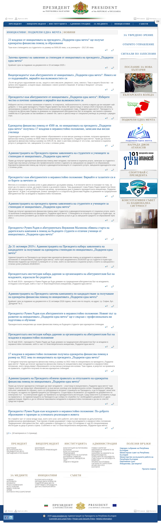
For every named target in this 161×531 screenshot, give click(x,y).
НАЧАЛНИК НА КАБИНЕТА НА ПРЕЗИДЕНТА (103, 450)
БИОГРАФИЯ (11, 448)
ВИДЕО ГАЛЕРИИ (13, 488)
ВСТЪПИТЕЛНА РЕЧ (14, 450)
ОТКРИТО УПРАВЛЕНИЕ (138, 44)
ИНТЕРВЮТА (12, 481)
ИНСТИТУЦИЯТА (57, 24)
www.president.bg (59, 516)
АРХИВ (9, 490)
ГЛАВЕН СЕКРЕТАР (99, 448)
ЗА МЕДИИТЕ (100, 24)
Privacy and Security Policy (83, 519)
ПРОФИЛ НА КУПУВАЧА (100, 462)
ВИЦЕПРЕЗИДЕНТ (36, 24)
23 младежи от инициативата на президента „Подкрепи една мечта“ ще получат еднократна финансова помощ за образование (56, 41)
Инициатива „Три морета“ (131, 464)
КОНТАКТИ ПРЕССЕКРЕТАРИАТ (19, 492)
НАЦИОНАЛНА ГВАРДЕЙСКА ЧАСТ (74, 459)
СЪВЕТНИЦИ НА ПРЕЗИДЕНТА (103, 458)
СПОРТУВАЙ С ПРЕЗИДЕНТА (46, 485)
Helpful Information (104, 519)
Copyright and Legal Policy (60, 519)
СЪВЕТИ (143, 24)
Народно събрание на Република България (134, 449)
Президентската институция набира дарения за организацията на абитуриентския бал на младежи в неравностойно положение (61, 336)
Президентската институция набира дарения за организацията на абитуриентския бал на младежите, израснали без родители (61, 275)
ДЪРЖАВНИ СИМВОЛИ (72, 457)
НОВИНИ (10, 480)
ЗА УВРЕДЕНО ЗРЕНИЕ (138, 35)
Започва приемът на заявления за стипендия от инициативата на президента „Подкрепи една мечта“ (60, 59)
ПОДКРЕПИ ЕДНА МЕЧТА (44, 32)
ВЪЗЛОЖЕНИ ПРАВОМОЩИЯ (46, 450)
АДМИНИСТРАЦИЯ (79, 24)
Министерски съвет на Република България (134, 454)
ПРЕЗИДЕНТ (15, 24)
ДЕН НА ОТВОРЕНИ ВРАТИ (45, 487)
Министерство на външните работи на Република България (136, 458)
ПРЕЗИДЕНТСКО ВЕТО (15, 451)
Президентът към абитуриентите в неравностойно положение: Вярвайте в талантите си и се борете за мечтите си (61, 179)
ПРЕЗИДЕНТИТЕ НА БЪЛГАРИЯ (75, 455)
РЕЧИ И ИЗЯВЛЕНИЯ (15, 485)
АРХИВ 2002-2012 (98, 465)
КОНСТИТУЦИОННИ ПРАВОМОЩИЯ (70, 452)
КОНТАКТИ (96, 467)
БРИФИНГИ (11, 483)
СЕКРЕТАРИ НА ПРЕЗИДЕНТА (103, 457)
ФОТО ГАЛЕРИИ (13, 487)
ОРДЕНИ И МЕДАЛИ (70, 462)
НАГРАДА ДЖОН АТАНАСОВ (45, 481)
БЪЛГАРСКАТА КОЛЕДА (44, 480)
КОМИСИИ (96, 460)
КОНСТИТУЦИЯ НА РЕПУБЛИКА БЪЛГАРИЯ (75, 449)
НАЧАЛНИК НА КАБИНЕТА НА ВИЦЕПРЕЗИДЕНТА (103, 454)
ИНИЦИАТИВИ (122, 24)
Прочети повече (149, 469)
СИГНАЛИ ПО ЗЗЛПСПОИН (138, 53)
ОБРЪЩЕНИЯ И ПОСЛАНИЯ (17, 453)
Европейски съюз (127, 461)
